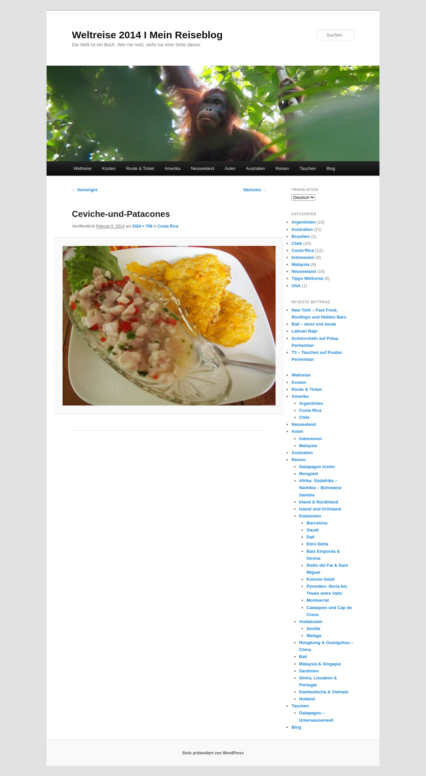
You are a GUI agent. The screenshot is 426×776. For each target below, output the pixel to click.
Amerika (173, 168)
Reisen (282, 168)
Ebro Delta (317, 543)
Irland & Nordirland (318, 501)
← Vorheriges (85, 190)
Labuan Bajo (305, 331)
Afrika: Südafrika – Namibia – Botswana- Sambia (321, 487)
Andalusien (310, 621)
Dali (311, 536)
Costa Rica (168, 226)
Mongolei (308, 473)
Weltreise (83, 168)
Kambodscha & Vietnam (324, 691)
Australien (255, 168)
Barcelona (317, 522)
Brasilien (301, 236)
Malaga (314, 635)
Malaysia (301, 264)
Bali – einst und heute (314, 324)
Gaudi (313, 529)
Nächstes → (254, 190)
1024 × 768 (142, 226)
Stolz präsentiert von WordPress (213, 753)
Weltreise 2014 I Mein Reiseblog (147, 34)
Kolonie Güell (320, 579)
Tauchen (308, 168)
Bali (303, 656)
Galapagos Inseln (317, 466)
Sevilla (313, 628)
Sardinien (309, 670)
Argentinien (304, 222)
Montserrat (318, 600)
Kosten (108, 168)
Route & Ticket (140, 168)
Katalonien (310, 515)
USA (296, 285)
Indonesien (303, 257)
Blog (330, 168)
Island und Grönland (320, 508)
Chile (297, 243)
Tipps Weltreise (307, 278)
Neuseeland (202, 168)
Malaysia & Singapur (320, 663)
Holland (307, 698)
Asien (230, 168)
